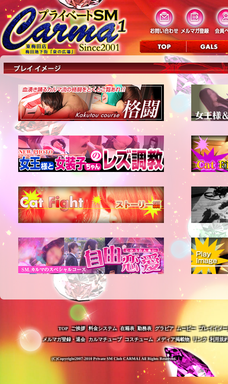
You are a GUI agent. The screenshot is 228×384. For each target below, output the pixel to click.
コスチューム (139, 339)
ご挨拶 (78, 328)
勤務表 (144, 328)
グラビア (164, 328)
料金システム (103, 328)
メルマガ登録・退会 (64, 339)
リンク (200, 339)
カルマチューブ (105, 339)
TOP (63, 328)
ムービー (186, 328)
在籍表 (127, 328)
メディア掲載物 (172, 339)
